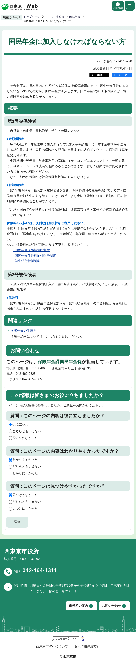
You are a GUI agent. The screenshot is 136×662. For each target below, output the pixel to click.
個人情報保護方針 (87, 646)
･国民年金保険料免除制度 (31, 250)
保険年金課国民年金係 (60, 361)
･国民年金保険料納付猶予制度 (34, 255)
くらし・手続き (54, 16)
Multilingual (118, 5)
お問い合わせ (111, 605)
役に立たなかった (25, 438)
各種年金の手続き (23, 330)
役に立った (20, 424)
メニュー (130, 5)
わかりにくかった (25, 473)
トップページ (31, 16)
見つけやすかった (25, 495)
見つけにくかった (25, 508)
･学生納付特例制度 (26, 261)
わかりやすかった (25, 459)
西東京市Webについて (52, 646)
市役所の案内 (78, 605)
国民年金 (74, 16)
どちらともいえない (26, 431)
